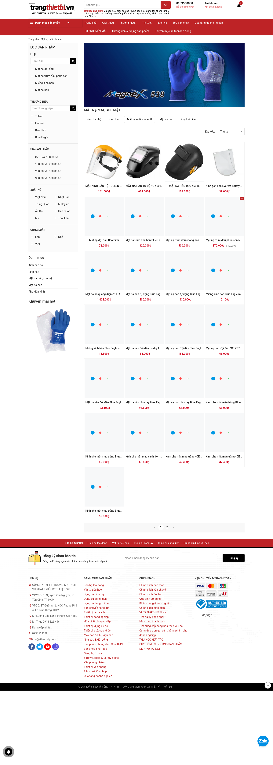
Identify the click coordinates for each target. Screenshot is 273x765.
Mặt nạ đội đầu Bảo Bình (104, 240)
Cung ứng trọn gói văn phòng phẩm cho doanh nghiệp (163, 633)
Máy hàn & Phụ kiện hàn (98, 635)
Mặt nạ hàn (40, 89)
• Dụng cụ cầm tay (143, 543)
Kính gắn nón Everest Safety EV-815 (227, 185)
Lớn (35, 236)
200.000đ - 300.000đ (46, 171)
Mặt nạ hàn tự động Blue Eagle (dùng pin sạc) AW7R (157, 294)
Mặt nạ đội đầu (42, 68)
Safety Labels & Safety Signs (101, 657)
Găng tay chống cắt (94, 13)
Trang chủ (90, 22)
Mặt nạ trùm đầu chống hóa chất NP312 (190, 240)
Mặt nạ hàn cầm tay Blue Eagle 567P (188, 402)
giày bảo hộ (123, 11)
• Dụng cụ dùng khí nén (196, 543)
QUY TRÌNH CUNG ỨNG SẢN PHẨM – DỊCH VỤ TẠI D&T (162, 646)
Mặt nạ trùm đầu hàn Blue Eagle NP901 (149, 240)
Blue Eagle (39, 137)
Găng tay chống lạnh (157, 11)
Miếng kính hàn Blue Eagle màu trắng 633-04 (233, 294)
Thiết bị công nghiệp (96, 616)
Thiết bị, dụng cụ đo (96, 626)
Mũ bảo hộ (109, 11)
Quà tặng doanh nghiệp (209, 22)
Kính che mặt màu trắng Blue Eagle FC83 (110, 510)
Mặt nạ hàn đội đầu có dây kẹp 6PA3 (148, 348)
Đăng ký (233, 558)
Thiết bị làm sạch (94, 612)
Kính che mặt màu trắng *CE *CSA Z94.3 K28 (193, 456)
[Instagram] (55, 646)
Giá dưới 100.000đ (44, 157)
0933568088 (184, 3)
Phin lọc (93, 16)
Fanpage (206, 615)
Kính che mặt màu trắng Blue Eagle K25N (110, 456)
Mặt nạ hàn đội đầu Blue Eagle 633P (107, 402)
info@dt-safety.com (44, 639)
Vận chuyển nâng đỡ (96, 607)
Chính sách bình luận (152, 607)
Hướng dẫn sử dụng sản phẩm (130, 31)
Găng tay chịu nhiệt (140, 13)
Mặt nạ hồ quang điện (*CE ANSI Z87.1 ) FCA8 (113, 294)
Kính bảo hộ (137, 11)
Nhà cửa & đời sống (96, 639)
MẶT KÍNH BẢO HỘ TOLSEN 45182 (107, 185)
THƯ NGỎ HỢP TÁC (151, 639)
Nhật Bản (61, 197)
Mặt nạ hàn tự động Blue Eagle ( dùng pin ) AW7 (195, 294)
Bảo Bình (38, 130)
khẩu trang (157, 13)
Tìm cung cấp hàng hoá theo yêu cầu (161, 626)
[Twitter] (39, 646)
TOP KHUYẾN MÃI (95, 31)
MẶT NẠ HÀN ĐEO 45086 (184, 185)
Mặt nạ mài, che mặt (40, 278)
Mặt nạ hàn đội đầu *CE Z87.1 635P (227, 348)
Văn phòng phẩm (94, 662)
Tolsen (37, 116)
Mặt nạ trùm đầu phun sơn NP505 (226, 240)
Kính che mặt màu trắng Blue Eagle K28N (230, 402)
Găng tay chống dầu (117, 13)
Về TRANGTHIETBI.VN (152, 612)
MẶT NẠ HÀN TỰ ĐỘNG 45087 (144, 185)
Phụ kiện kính (36, 291)
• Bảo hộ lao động (97, 543)
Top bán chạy (181, 22)
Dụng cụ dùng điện (95, 598)
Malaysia (61, 204)
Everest (37, 123)
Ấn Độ (37, 211)
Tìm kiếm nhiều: (74, 542)
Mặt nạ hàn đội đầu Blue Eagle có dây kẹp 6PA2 (194, 348)
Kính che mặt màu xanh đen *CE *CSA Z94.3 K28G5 (157, 456)
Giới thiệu (108, 22)
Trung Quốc (40, 204)
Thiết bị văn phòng (95, 666)
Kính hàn (33, 271)
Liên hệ (162, 22)
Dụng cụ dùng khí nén (97, 603)
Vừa (35, 243)
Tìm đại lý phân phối (151, 616)
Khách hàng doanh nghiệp (155, 603)
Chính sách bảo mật (151, 585)
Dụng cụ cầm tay (94, 594)
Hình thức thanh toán (152, 621)
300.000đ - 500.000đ (46, 178)
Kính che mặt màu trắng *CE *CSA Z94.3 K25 (233, 456)
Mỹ (35, 218)
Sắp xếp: (210, 131)
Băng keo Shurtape (95, 648)
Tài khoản (211, 3)
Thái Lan (61, 218)
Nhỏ (58, 236)
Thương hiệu (127, 22)
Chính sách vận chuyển (153, 589)
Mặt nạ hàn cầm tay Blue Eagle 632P (148, 402)
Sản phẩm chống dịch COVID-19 (103, 644)
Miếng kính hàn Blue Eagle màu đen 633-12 (112, 348)
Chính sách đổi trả (150, 594)
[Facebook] (31, 646)
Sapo (192, 686)
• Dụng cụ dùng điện (168, 543)
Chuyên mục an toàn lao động (173, 31)
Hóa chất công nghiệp (97, 621)
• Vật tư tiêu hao (120, 543)
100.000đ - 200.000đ (46, 164)
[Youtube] (47, 646)
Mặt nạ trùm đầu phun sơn (49, 75)
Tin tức (147, 22)
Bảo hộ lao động (94, 585)
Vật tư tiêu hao (93, 589)
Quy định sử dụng (150, 598)
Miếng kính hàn (42, 82)
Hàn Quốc (62, 211)
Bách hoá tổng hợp (95, 671)
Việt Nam (38, 197)
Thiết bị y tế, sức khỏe (97, 630)
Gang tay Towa (93, 653)
